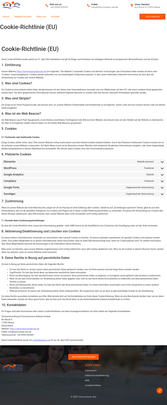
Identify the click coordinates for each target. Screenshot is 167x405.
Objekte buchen (23, 16)
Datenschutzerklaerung (97, 375)
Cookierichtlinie (93, 385)
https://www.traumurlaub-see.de (31, 71)
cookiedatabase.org (41, 340)
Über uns (41, 16)
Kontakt (55, 16)
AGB (87, 380)
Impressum (91, 370)
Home (5, 16)
